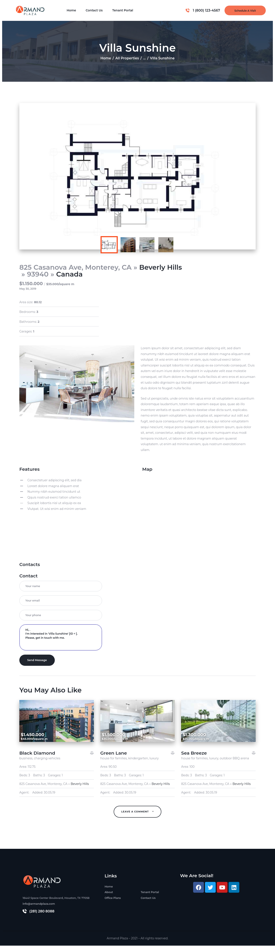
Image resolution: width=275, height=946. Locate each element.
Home (106, 58)
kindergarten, (139, 759)
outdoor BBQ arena (234, 759)
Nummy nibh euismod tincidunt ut (54, 492)
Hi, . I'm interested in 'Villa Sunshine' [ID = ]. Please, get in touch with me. (60, 637)
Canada (69, 274)
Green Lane (113, 753)
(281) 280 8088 (42, 912)
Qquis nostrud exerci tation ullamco (54, 497)
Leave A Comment (135, 812)
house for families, (114, 759)
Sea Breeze (194, 753)
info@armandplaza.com (39, 904)
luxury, (214, 759)
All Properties (127, 58)
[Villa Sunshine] (199, 515)
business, (26, 759)
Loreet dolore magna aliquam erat (53, 486)
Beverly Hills (160, 267)
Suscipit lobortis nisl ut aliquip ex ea (54, 503)
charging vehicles (47, 759)
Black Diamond (37, 753)
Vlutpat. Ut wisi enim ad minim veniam (57, 509)
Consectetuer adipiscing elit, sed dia (55, 480)
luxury (154, 759)
